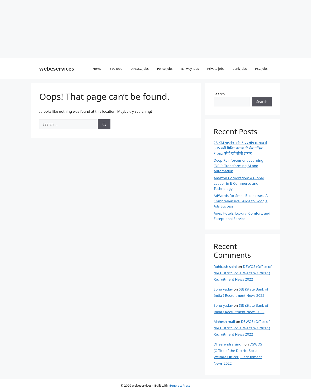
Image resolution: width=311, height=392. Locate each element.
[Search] (104, 124)
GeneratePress (179, 385)
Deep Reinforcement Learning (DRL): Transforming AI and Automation (238, 165)
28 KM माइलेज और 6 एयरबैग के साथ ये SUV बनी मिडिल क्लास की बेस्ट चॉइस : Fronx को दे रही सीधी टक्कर (240, 148)
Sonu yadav (223, 289)
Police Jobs (165, 68)
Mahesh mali (224, 321)
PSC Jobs (261, 68)
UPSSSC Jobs (139, 68)
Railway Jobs (190, 68)
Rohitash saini (225, 266)
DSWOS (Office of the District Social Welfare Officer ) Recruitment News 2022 (242, 273)
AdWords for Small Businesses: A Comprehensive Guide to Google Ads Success (241, 201)
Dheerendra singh (229, 344)
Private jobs (215, 68)
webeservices (56, 68)
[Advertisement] (124, 29)
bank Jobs (240, 68)
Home (97, 68)
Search (219, 94)
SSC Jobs (116, 68)
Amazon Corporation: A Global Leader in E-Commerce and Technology (239, 183)
